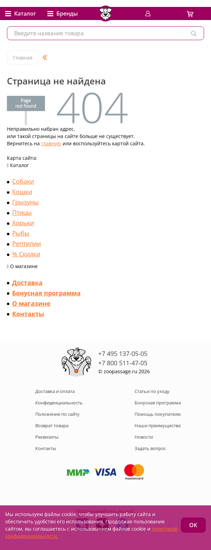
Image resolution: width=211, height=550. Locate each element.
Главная (23, 57)
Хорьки (23, 223)
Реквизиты (46, 437)
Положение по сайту (57, 414)
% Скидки (26, 254)
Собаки (23, 181)
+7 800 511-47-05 (122, 363)
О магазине (31, 303)
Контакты (28, 314)
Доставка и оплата (55, 391)
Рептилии (26, 243)
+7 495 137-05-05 (122, 353)
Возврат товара (51, 425)
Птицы (22, 212)
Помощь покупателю (158, 414)
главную (51, 143)
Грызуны (25, 202)
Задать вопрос (150, 448)
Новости (144, 437)
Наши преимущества (158, 425)
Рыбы (20, 233)
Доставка (27, 282)
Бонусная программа (46, 293)
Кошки (22, 191)
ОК (193, 525)
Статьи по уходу (152, 391)
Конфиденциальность (59, 403)
